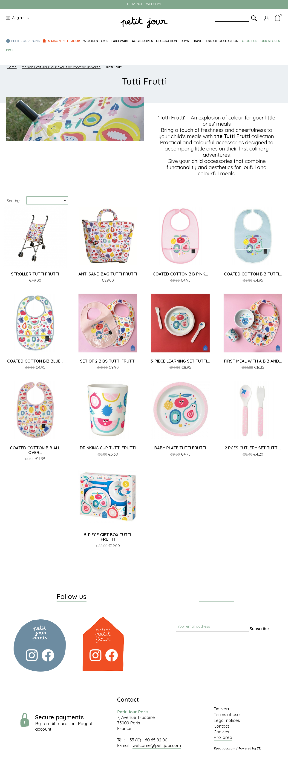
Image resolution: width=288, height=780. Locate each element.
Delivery (222, 709)
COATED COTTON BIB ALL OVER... (35, 450)
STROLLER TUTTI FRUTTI (35, 274)
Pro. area (223, 737)
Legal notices (227, 720)
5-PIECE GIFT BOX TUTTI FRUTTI (107, 537)
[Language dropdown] (18, 18)
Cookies (221, 732)
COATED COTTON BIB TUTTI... (253, 274)
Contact (221, 726)
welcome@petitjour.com (156, 745)
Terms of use (227, 714)
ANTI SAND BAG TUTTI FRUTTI (107, 274)
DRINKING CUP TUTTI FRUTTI (108, 448)
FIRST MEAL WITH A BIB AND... (253, 361)
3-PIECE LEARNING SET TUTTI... (180, 361)
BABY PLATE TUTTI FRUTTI (180, 448)
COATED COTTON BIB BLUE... (35, 361)
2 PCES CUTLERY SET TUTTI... (253, 448)
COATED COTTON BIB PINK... (180, 274)
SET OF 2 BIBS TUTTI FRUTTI (107, 361)
